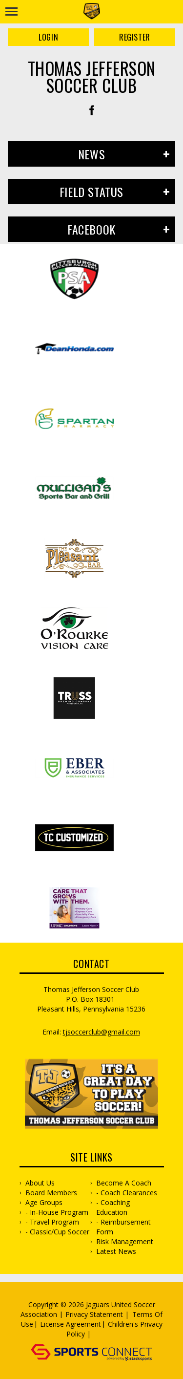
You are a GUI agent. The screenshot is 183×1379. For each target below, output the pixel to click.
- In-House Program (56, 1212)
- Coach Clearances (126, 1192)
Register (134, 37)
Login (48, 37)
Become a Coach (123, 1182)
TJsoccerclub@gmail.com (101, 1031)
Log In (107, 1333)
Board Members (51, 1192)
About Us (40, 1182)
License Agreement (70, 1324)
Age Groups (43, 1202)
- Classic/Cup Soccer (57, 1231)
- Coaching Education (113, 1207)
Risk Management (124, 1241)
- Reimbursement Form (123, 1226)
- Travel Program (52, 1222)
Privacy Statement (94, 1314)
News (91, 154)
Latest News (116, 1251)
